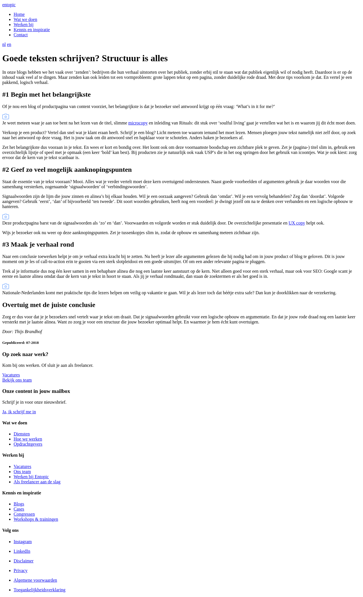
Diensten (22, 433)
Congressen (24, 514)
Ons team (22, 471)
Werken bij (23, 24)
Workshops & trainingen (36, 519)
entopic (9, 4)
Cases (19, 509)
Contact (21, 34)
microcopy (137, 122)
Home (19, 14)
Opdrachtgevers (28, 444)
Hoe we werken (28, 439)
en (9, 44)
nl (4, 44)
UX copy (296, 223)
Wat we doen (25, 19)
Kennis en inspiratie (32, 29)
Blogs (19, 503)
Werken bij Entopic (31, 476)
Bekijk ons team (17, 380)
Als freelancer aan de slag (37, 481)
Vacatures (11, 374)
